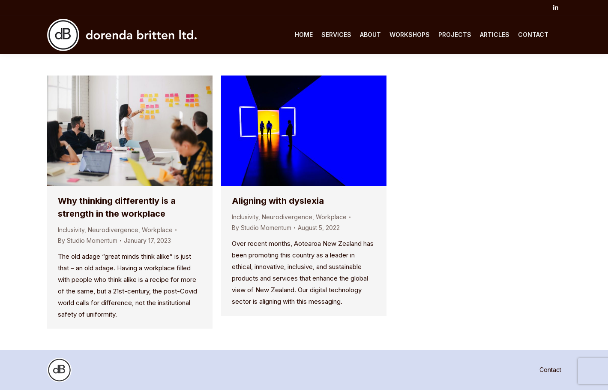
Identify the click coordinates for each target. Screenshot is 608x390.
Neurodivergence (113, 229)
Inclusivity (71, 229)
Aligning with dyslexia (278, 201)
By (87, 240)
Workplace (157, 229)
